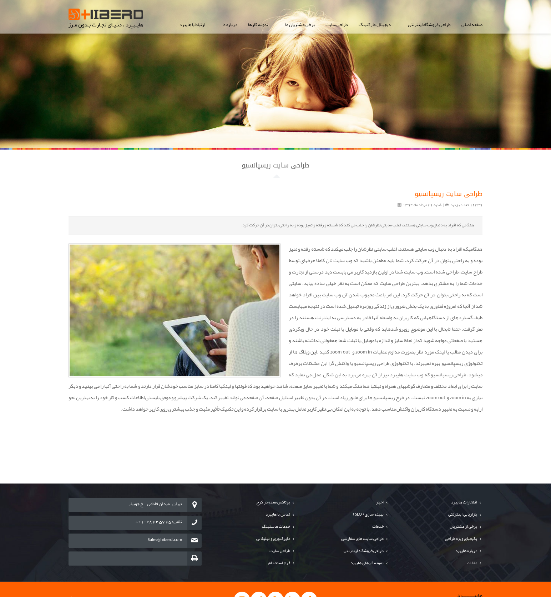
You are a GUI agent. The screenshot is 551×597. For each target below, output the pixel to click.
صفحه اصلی (471, 24)
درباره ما (229, 24)
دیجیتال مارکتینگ (375, 24)
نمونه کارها (258, 24)
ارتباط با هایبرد (192, 24)
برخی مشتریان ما (300, 24)
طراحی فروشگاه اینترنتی (429, 24)
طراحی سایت (336, 24)
